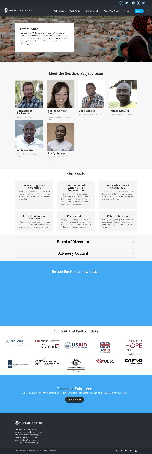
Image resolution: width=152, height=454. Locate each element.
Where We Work (111, 11)
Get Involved (92, 11)
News (126, 11)
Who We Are (60, 11)
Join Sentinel (74, 399)
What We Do (74, 11)
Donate (139, 11)
